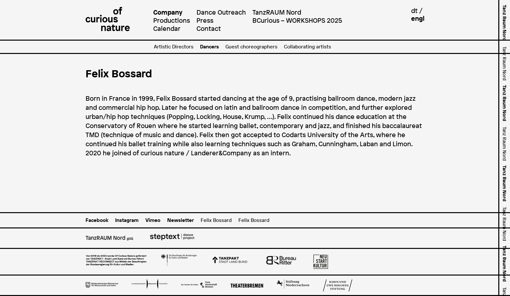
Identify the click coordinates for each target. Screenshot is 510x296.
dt (414, 10)
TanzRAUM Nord (276, 12)
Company (167, 12)
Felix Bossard (216, 220)
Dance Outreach (221, 12)
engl (417, 18)
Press (204, 20)
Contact (208, 28)
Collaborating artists (307, 46)
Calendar (167, 28)
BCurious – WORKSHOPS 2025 (297, 20)
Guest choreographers (251, 46)
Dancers (209, 46)
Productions (171, 20)
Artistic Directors (174, 46)
